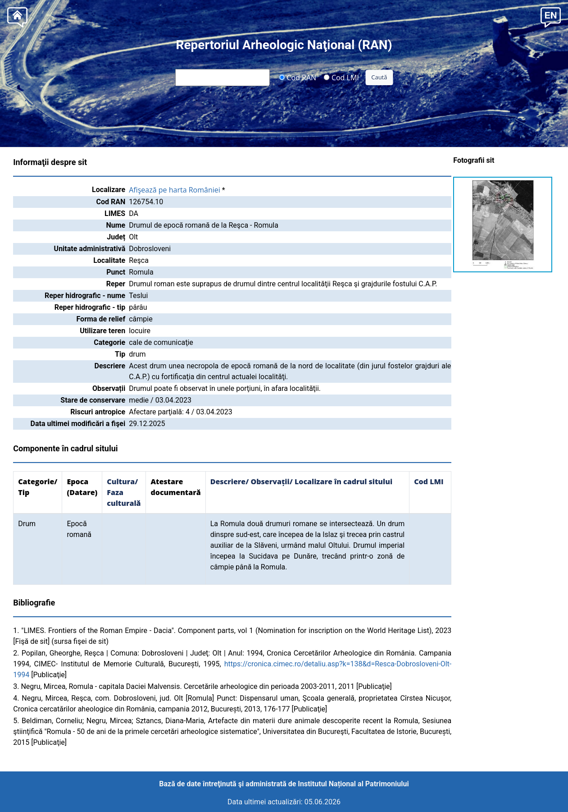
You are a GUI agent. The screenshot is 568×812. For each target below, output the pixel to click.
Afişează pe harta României (174, 190)
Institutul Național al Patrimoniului (353, 784)
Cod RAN (297, 77)
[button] (551, 16)
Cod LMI (341, 77)
